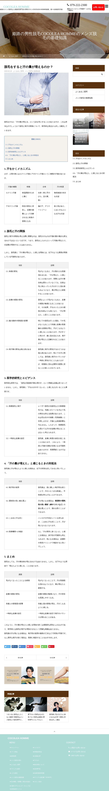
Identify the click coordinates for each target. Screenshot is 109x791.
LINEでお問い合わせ (77, 755)
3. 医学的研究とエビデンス (15, 152)
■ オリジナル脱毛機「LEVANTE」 (43, 777)
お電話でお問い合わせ (77, 748)
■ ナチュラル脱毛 (15, 769)
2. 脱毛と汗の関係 (12, 148)
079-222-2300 (78, 5)
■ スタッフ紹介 (37, 781)
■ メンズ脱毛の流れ (15, 760)
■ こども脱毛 (13, 773)
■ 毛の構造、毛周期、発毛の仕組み (20, 781)
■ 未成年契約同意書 (38, 773)
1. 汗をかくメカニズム (14, 144)
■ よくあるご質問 (15, 764)
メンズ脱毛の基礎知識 (32, 71)
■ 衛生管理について (38, 764)
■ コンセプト (37, 747)
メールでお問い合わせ (78, 751)
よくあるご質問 (18, 71)
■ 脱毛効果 (13, 756)
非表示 (38, 139)
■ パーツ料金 (13, 752)
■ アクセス (36, 760)
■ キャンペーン (14, 747)
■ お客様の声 (37, 756)
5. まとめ (9, 159)
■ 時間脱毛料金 (37, 752)
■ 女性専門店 (37, 769)
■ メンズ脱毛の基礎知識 (17, 777)
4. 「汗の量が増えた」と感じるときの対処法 (22, 155)
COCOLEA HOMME (18, 738)
